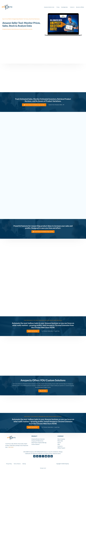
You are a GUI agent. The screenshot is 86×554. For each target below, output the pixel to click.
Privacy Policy (8, 548)
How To (59, 527)
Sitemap (23, 548)
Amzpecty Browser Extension (38, 524)
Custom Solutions (35, 529)
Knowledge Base (59, 7)
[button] (63, 24)
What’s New (60, 525)
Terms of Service (16, 548)
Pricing (50, 7)
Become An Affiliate (78, 7)
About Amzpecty (61, 524)
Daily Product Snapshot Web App (38, 527)
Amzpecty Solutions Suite (39, 7)
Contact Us (68, 7)
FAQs (59, 529)
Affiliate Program (61, 532)
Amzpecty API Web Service (37, 525)
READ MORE (11, 532)
